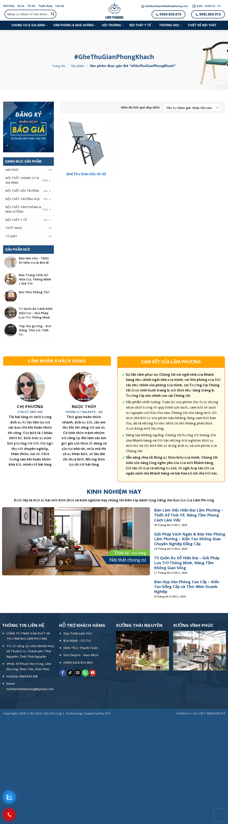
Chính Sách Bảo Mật (78, 662)
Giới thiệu (8, 5)
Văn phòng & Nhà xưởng (75, 25)
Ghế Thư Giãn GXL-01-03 (86, 174)
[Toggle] (50, 180)
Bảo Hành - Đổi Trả (77, 641)
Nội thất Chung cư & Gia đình (22, 180)
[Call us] (85, 672)
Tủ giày (11, 236)
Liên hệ (59, 5)
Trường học (170, 25)
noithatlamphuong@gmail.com (30, 689)
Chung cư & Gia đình (29, 25)
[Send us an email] (77, 672)
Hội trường (113, 25)
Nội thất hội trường (22, 191)
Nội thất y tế (141, 25)
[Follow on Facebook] (62, 672)
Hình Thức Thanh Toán (80, 648)
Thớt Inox (13, 228)
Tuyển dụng (45, 5)
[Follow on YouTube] (92, 672)
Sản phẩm (77, 65)
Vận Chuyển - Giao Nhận (81, 655)
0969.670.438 (28, 676)
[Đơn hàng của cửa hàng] (192, 108)
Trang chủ (58, 65)
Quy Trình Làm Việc (77, 633)
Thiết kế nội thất (202, 25)
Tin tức (31, 5)
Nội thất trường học (22, 199)
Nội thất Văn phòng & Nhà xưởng (23, 209)
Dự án (20, 5)
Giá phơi (11, 170)
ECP (107, 713)
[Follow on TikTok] (70, 672)
